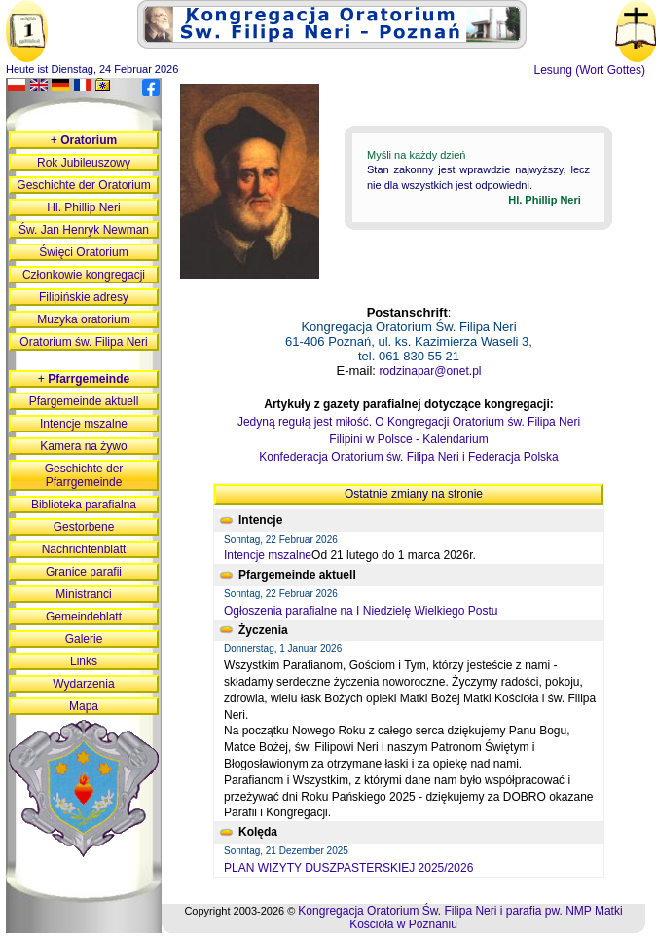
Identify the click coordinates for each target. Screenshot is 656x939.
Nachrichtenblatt (84, 549)
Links (83, 661)
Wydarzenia (83, 684)
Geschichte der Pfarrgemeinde (84, 475)
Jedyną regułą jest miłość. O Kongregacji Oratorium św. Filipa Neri (408, 422)
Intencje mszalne (267, 555)
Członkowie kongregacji (83, 275)
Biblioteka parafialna (83, 504)
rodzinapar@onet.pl (431, 371)
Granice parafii (84, 572)
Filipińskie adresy (83, 297)
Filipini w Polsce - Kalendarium (408, 439)
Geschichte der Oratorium (83, 185)
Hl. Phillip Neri (83, 207)
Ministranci (83, 594)
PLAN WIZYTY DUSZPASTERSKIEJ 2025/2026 (348, 868)
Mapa (83, 706)
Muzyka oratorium (83, 319)
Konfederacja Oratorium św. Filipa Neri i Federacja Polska (408, 457)
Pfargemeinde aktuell (84, 401)
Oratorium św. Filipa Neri (83, 342)
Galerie (84, 639)
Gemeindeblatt (84, 616)
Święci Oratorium (83, 252)
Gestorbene (84, 527)
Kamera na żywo (83, 446)
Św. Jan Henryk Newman (83, 230)
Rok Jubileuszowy (83, 162)
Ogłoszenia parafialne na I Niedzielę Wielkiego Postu (361, 611)
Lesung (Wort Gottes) (590, 70)
